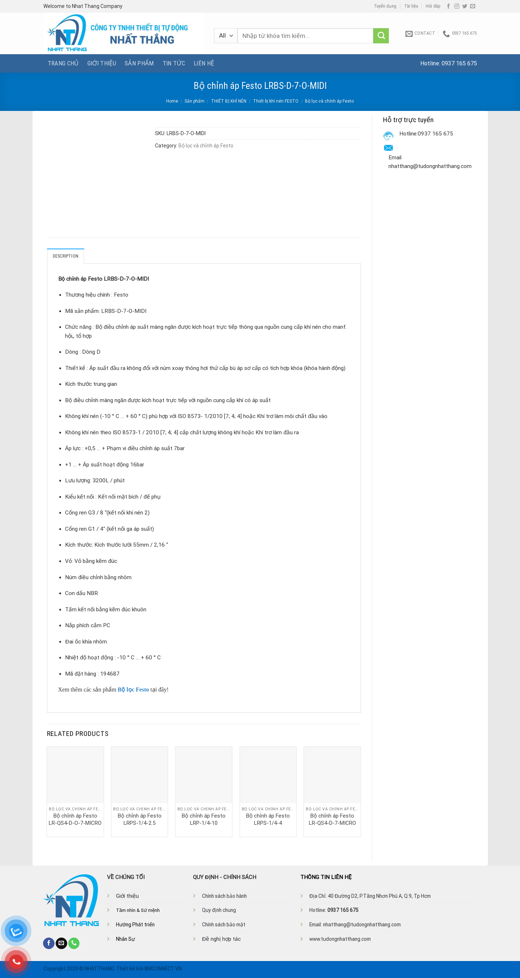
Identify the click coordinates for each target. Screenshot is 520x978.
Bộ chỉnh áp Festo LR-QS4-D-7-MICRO (332, 819)
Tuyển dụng (385, 6)
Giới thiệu (101, 63)
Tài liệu (411, 6)
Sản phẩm (139, 63)
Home (172, 101)
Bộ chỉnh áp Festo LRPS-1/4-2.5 (140, 819)
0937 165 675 (459, 63)
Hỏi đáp (433, 6)
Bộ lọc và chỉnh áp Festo (329, 101)
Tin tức (174, 63)
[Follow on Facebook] (448, 6)
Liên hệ (204, 63)
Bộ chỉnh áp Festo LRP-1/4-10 (203, 819)
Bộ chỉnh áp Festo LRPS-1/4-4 (268, 819)
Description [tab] (66, 256)
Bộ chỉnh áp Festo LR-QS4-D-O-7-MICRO (75, 819)
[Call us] (74, 943)
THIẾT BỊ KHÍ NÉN (228, 101)
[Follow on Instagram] (456, 6)
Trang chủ (63, 63)
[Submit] (381, 36)
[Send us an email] (472, 6)
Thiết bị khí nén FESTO (275, 101)
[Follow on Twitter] (464, 6)
